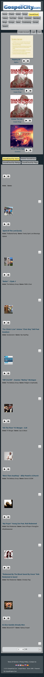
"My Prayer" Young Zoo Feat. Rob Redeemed (19, 524)
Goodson (17, 151)
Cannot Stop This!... (17, 89)
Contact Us (32, 662)
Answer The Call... (17, 119)
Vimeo (20, 18)
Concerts (28, 18)
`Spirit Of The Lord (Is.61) (12, 231)
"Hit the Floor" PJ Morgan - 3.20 (14, 428)
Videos (5, 18)
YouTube (13, 18)
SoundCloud (33, 14)
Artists (18, 14)
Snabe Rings (18, 92)
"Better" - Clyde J (9, 281)
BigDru (16, 62)
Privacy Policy (24, 662)
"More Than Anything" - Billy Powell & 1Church (20, 476)
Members (36, 18)
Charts (11, 14)
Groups (11, 22)
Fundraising (26, 22)
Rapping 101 (16, 59)
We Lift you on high (17, 149)
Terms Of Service (13, 662)
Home (5, 14)
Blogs (5, 22)
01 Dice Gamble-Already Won (13, 625)
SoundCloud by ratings (11, 162)
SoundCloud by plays (30, 162)
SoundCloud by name (11, 159)
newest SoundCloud (28, 159)
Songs (25, 14)
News (18, 22)
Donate (35, 22)
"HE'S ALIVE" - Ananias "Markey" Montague (19, 380)
